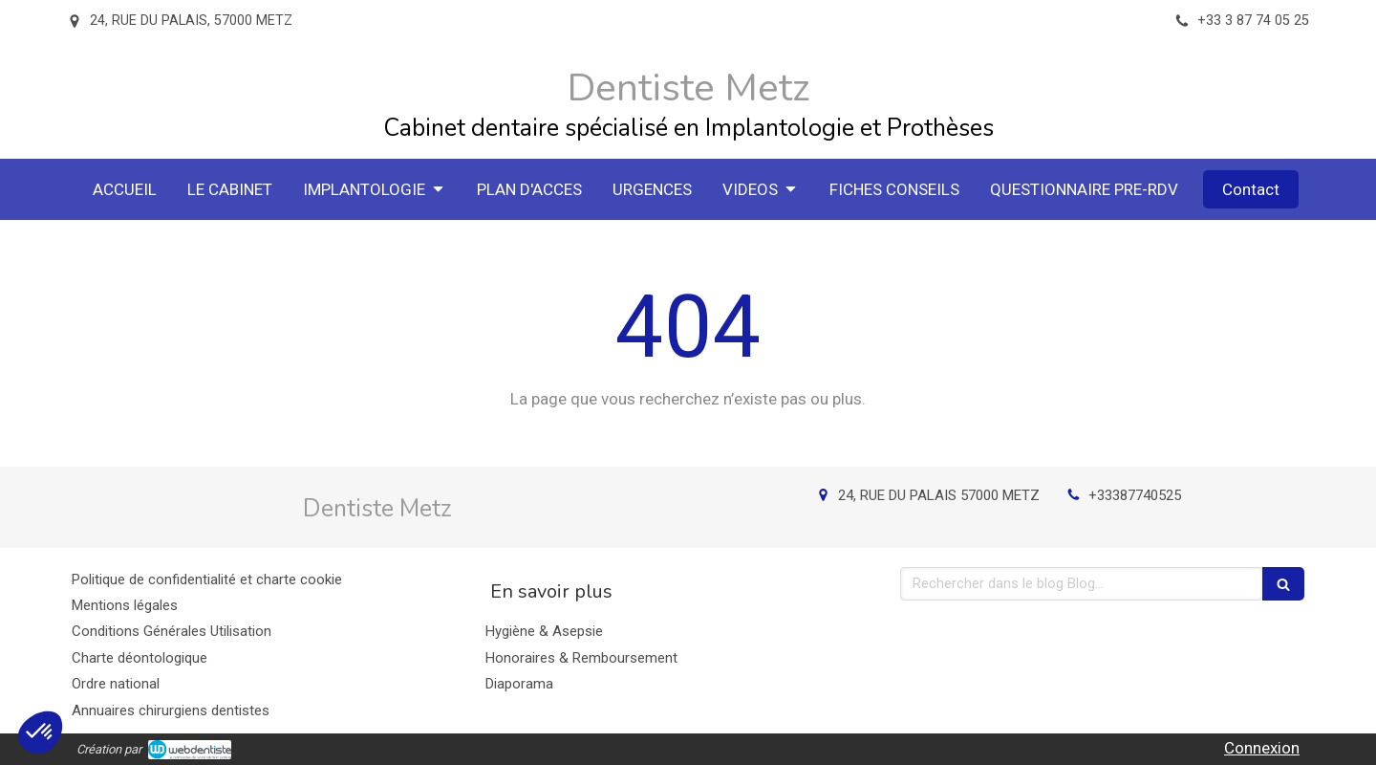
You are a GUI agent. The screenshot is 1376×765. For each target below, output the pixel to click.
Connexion (1262, 747)
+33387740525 (1134, 495)
